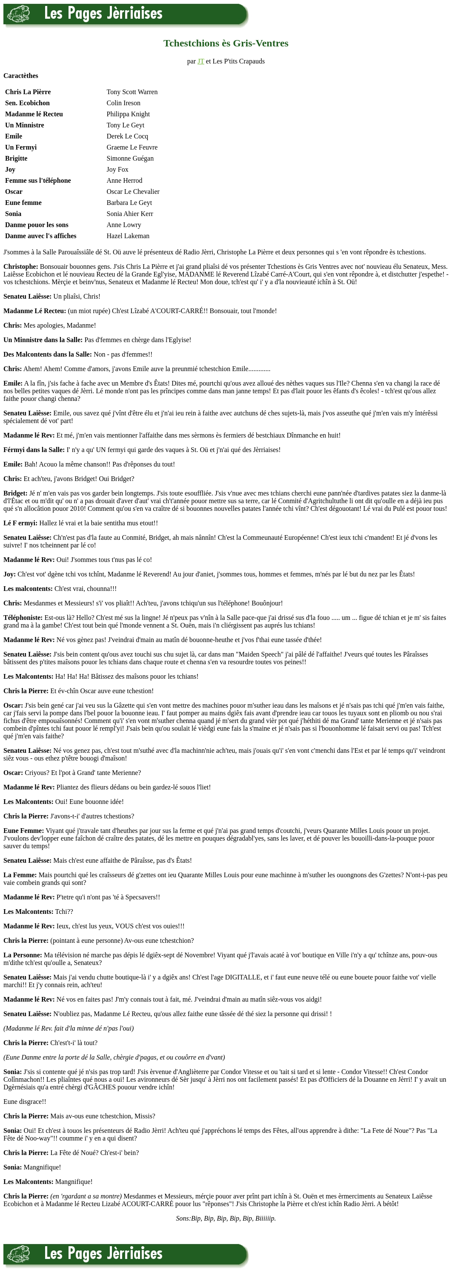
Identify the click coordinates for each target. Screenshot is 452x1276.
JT (200, 61)
